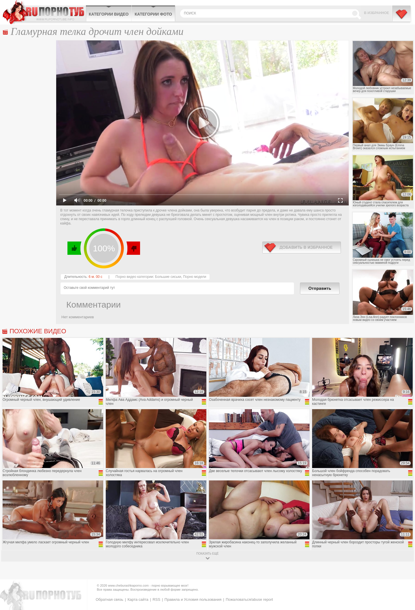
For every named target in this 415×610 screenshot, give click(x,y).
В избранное (376, 13)
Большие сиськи (168, 277)
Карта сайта (137, 599)
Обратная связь (109, 599)
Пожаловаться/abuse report (249, 599)
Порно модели (194, 277)
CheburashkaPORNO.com (44, 12)
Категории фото (153, 14)
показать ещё (207, 553)
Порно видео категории (134, 277)
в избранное (301, 247)
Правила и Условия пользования (193, 599)
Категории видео (109, 14)
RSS (156, 599)
